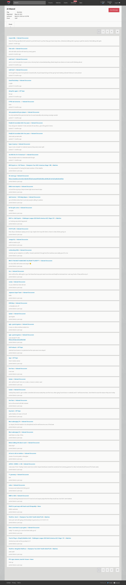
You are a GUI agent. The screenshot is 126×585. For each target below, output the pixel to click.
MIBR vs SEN (12, 496)
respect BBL (12, 38)
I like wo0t (11, 48)
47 (117, 31)
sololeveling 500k (14, 250)
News (39, 506)
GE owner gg (12, 176)
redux (10, 485)
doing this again (13, 91)
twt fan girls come (14, 207)
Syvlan (11, 313)
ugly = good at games (15, 324)
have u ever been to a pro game (17, 527)
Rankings (74, 2)
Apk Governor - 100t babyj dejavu (18, 197)
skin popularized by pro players (17, 112)
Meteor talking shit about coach (18, 442)
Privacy (14, 582)
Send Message (114, 10)
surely (10, 282)
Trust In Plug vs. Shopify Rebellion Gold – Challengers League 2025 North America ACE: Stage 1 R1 (36, 538)
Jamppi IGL (12, 239)
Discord (116, 583)
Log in (117, 3)
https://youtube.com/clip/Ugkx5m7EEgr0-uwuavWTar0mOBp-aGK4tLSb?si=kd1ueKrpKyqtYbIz (36, 179)
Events (66, 3)
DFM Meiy (11, 303)
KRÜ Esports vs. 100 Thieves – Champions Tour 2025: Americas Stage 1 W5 (30, 165)
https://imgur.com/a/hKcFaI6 (17, 339)
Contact (9, 582)
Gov (10, 271)
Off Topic (22, 91)
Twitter (109, 582)
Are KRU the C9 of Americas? (17, 154)
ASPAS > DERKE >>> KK (15, 464)
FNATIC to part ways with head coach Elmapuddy (22, 506)
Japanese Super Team (15, 292)
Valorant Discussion (22, 38)
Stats (80, 3)
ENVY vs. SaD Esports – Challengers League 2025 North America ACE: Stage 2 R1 (32, 218)
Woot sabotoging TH (14, 421)
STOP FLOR (12, 229)
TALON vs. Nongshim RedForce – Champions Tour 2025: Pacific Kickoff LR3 (30, 549)
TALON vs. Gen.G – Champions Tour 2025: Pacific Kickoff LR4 (26, 517)
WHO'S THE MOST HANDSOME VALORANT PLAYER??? (24, 260)
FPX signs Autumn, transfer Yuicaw (19, 559)
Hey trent (11, 411)
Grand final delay (13, 80)
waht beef (11, 59)
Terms (19, 582)
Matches (58, 3)
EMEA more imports (14, 186)
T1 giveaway (12, 474)
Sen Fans (11, 368)
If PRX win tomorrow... (15, 101)
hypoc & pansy (13, 144)
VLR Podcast (12, 347)
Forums (50, 3)
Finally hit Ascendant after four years (19, 123)
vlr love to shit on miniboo (16, 453)
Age (10, 358)
